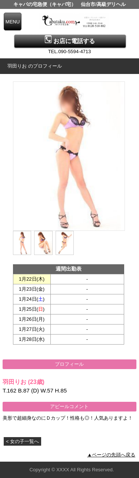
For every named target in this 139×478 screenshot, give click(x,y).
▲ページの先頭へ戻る (111, 455)
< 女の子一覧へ (22, 441)
